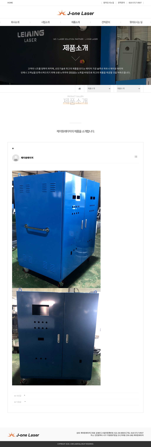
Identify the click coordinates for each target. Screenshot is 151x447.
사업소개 (45, 22)
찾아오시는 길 (136, 22)
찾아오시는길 (108, 3)
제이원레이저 (138, 435)
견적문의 (121, 3)
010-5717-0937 (135, 3)
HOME (10, 3)
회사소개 (15, 22)
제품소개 (75, 22)
